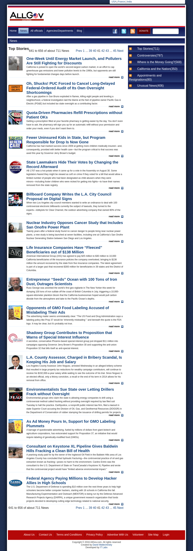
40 (94, 50)
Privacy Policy (94, 534)
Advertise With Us (117, 534)
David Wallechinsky (102, 544)
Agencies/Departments (59, 30)
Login (166, 534)
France (121, 1)
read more (114, 77)
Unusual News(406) (150, 85)
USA (114, 1)
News (23, 30)
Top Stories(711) (148, 48)
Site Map (153, 534)
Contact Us (45, 534)
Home (13, 30)
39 (90, 50)
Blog (79, 30)
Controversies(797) (150, 55)
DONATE (143, 31)
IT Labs (103, 547)
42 (103, 50)
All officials (36, 30)
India (129, 1)
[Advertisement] (116, 16)
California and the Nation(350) (157, 68)
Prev (79, 50)
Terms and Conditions (69, 534)
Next (120, 50)
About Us (29, 534)
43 (107, 50)
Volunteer (138, 534)
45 (114, 50)
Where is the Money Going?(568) (159, 62)
